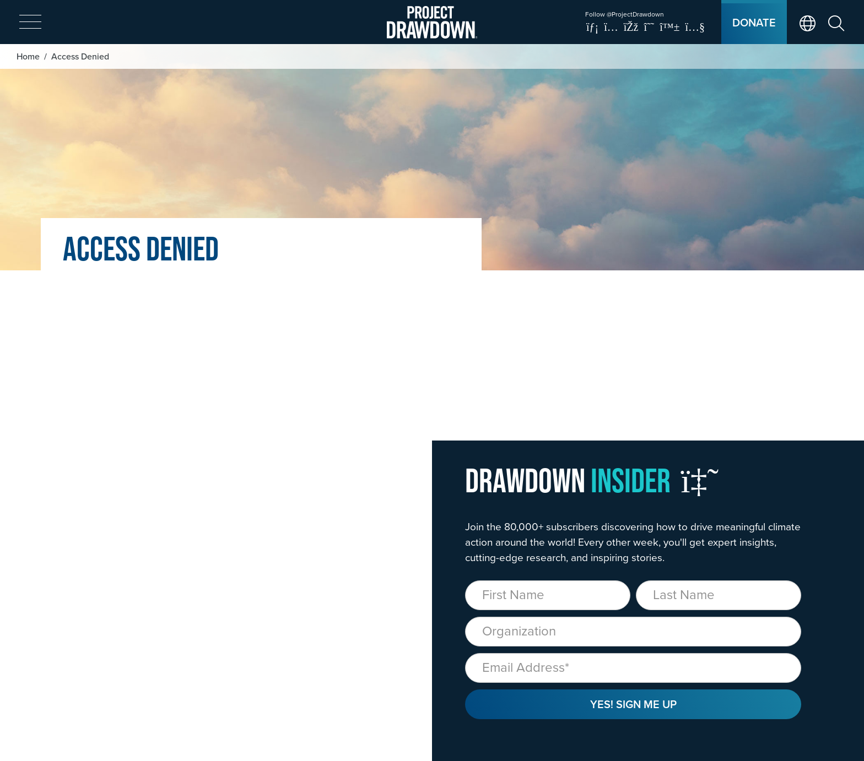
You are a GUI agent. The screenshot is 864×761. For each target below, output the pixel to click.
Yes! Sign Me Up (633, 704)
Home (28, 56)
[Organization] (633, 631)
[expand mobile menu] (30, 22)
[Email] (633, 668)
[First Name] (547, 595)
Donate (754, 22)
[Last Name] (718, 595)
